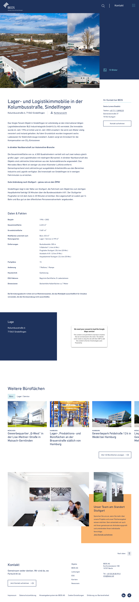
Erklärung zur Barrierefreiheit (98, 596)
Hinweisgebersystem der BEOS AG (52, 596)
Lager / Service (25, 396)
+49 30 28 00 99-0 (113, 574)
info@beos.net (108, 576)
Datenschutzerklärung (27, 596)
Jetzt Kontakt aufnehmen (103, 535)
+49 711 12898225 (117, 111)
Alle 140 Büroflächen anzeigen (115, 455)
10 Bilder (113, 70)
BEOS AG (74, 568)
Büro (11, 396)
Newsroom (75, 584)
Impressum (12, 596)
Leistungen (75, 572)
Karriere (74, 580)
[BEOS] (11, 5)
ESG (73, 576)
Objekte (74, 564)
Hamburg (54, 431)
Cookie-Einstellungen (76, 596)
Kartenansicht (60, 112)
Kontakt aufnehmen (117, 123)
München (11, 431)
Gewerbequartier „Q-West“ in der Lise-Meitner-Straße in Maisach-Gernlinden (25, 437)
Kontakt (119, 5)
